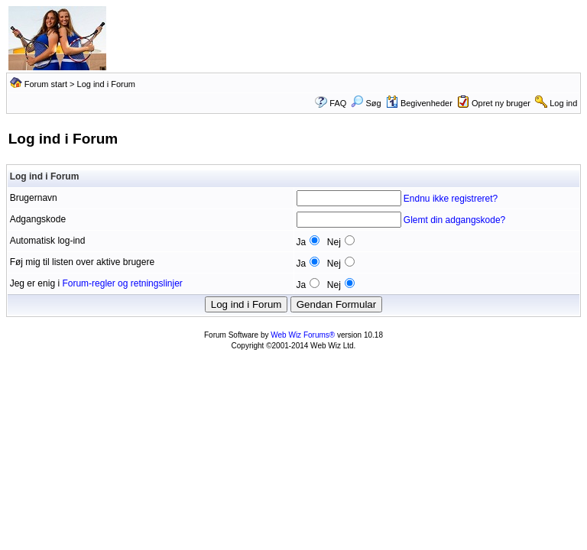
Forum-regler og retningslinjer (122, 283)
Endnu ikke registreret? (451, 198)
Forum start (45, 84)
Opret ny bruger (501, 103)
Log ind (563, 103)
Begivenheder (419, 103)
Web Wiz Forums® (303, 335)
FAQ (337, 103)
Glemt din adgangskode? (454, 220)
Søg (366, 103)
